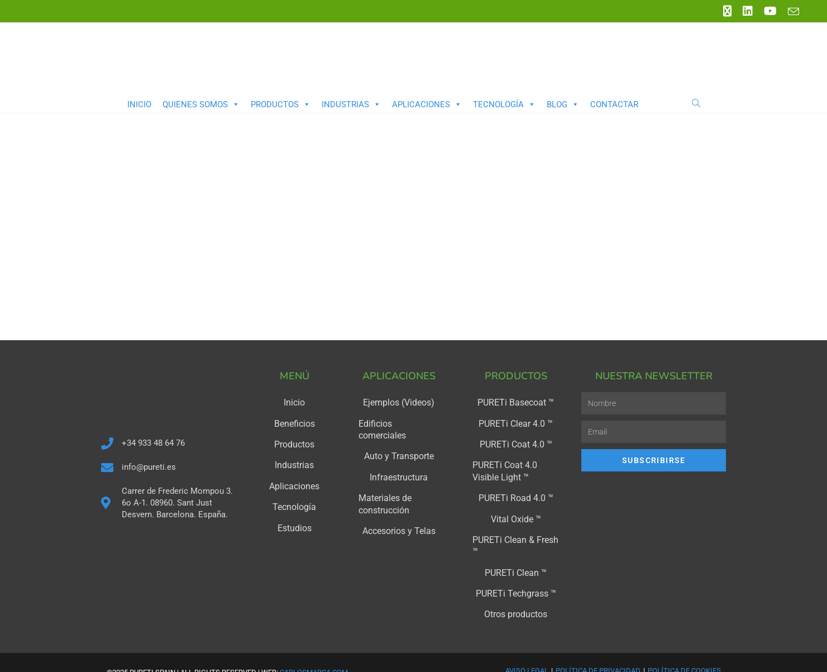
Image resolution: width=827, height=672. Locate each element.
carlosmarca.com (314, 651)
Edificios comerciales (399, 422)
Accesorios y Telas (399, 513)
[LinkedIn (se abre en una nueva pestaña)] (747, 11)
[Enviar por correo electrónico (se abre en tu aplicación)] (790, 12)
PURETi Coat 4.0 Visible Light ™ (512, 468)
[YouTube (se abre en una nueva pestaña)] (770, 11)
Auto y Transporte (399, 442)
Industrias (351, 104)
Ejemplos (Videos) (399, 402)
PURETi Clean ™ (516, 554)
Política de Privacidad (598, 650)
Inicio (139, 104)
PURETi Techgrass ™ (516, 574)
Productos (280, 104)
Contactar (614, 104)
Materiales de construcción (381, 488)
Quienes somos (201, 104)
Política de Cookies (684, 650)
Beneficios (294, 422)
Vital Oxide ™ (516, 513)
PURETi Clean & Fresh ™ (516, 534)
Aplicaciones (427, 104)
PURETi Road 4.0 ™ (515, 493)
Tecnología (504, 104)
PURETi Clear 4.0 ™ (516, 422)
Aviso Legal (526, 650)
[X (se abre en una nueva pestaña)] (727, 11)
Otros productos (515, 594)
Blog (563, 104)
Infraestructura (399, 462)
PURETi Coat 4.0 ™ (516, 442)
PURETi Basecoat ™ (515, 402)
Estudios (294, 522)
